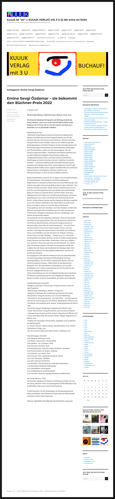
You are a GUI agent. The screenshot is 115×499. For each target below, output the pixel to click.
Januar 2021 (87, 290)
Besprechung (88, 331)
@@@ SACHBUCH (68, 34)
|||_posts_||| (62, 38)
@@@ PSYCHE (53, 34)
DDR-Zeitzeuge (88, 339)
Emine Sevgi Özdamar (13, 116)
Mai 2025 (87, 235)
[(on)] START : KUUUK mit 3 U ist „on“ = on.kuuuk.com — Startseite (70, 41)
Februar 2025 (88, 237)
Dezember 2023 (88, 252)
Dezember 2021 (88, 273)
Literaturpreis (14, 112)
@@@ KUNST (91, 30)
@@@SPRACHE (96, 34)
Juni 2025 (87, 234)
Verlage (86, 367)
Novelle (86, 358)
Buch (85, 333)
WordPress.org (88, 463)
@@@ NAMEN (40, 34)
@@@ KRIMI (78, 30)
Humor (86, 346)
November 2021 (88, 275)
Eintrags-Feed (88, 459)
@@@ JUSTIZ (67, 30)
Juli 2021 (86, 281)
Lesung (86, 352)
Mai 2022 (87, 269)
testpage (71, 38)
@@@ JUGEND (53, 30)
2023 (85, 326)
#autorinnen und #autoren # (39, 45)
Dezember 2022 (88, 262)
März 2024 (87, 249)
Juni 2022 (87, 267)
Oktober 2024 (88, 241)
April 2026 (87, 220)
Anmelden (87, 457)
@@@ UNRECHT (28, 38)
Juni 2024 (87, 243)
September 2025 (89, 232)
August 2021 (87, 279)
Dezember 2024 (88, 239)
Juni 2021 (87, 282)
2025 (85, 329)
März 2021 (87, 288)
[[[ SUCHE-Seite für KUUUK (16, 45)
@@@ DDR (26, 30)
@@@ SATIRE (83, 34)
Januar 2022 (87, 271)
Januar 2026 (87, 224)
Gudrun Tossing (89, 342)
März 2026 (87, 222)
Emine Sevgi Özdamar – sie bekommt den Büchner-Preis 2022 (42, 100)
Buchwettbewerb (89, 337)
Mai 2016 (86, 307)
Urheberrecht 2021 (89, 365)
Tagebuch (87, 361)
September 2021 (88, 277)
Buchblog (87, 335)
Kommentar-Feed (89, 461)
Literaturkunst (88, 354)
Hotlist (86, 344)
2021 (85, 322)
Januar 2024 (87, 250)
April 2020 (87, 303)
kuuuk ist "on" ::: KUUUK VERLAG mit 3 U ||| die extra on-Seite (47, 19)
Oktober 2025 (88, 230)
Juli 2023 (86, 254)
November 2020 (88, 294)
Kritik (86, 348)
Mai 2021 (86, 284)
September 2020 (89, 298)
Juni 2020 (87, 301)
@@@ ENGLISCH (13, 38)
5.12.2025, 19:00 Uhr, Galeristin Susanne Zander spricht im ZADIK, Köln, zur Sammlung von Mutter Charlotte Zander (95, 127)
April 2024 (87, 247)
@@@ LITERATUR (26, 34)
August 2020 (87, 299)
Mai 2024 (87, 245)
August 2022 (87, 266)
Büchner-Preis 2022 (12, 114)
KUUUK (86, 350)
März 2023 (87, 260)
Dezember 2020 (88, 292)
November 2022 (88, 264)
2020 (85, 320)
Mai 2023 (86, 258)
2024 (85, 327)
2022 (8, 112)
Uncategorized (88, 363)
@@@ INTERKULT (39, 30)
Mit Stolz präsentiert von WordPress (54, 491)
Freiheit (86, 341)
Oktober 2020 (88, 296)
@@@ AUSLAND (13, 30)
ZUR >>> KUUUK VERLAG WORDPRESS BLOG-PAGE (25, 41)
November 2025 (88, 228)
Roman (86, 359)
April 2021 (87, 286)
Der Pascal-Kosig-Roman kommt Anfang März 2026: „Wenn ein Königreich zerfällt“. (96, 114)
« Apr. (88, 400)
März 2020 (87, 305)
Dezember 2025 (88, 226)
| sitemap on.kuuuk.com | (46, 38)
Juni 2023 (87, 256)
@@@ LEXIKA (12, 34)
